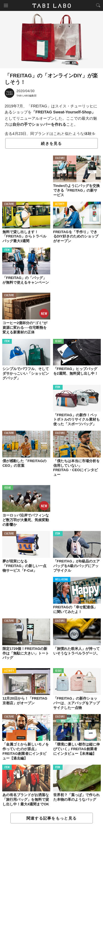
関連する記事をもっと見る (51, 818)
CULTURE (60, 158)
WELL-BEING (61, 579)
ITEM (7, 250)
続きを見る (51, 143)
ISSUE (58, 341)
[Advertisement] (51, 883)
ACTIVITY (60, 204)
